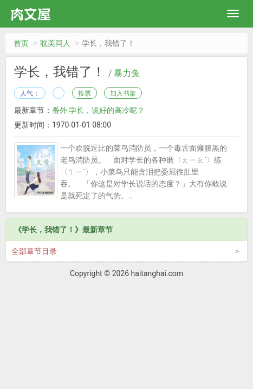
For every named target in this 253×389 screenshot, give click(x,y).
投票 (84, 93)
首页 (21, 43)
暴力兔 (127, 73)
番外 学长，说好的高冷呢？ (98, 110)
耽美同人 (55, 43)
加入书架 (123, 93)
